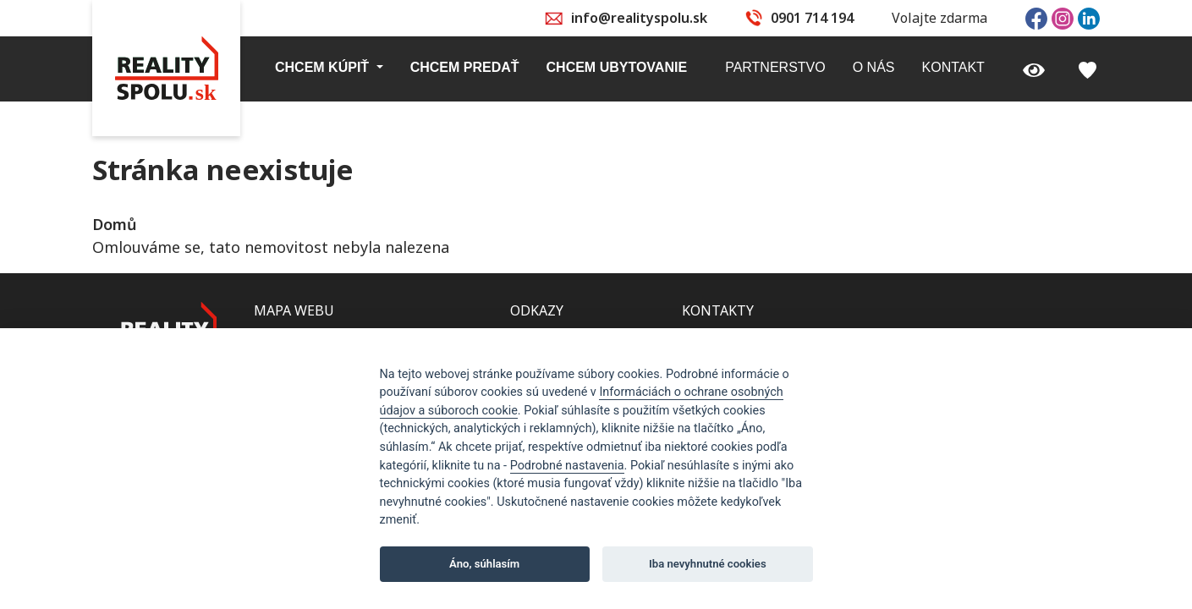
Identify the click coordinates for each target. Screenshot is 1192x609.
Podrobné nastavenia (567, 465)
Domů (114, 224)
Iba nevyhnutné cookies (707, 563)
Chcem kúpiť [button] (324, 67)
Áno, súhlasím (484, 563)
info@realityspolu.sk (639, 17)
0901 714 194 (812, 17)
